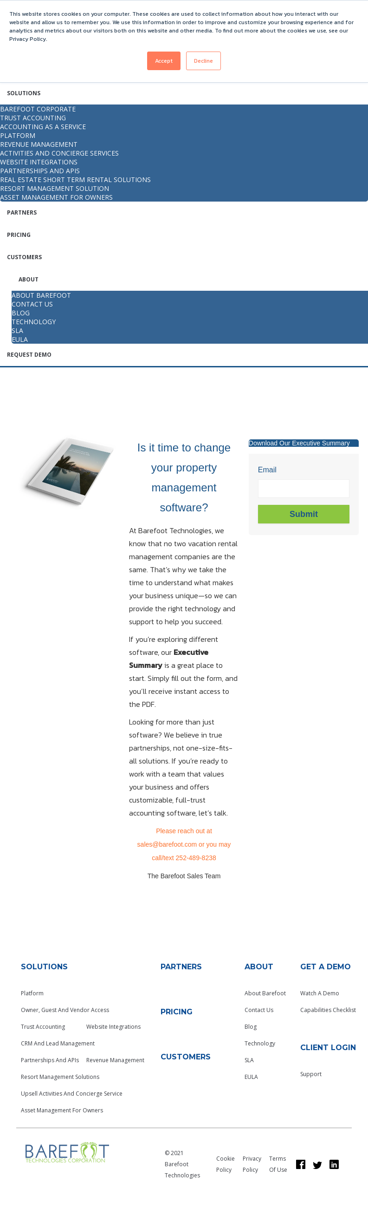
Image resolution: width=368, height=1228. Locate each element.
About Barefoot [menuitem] (265, 993)
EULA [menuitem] (251, 1077)
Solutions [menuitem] (23, 93)
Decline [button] (203, 61)
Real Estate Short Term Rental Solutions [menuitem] (75, 179)
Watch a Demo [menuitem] (319, 993)
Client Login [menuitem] (328, 1047)
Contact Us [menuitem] (259, 1010)
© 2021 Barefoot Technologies (182, 1164)
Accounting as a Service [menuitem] (43, 126)
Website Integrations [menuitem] (113, 1027)
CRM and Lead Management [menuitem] (58, 1043)
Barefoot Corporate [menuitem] (38, 109)
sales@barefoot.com (167, 844)
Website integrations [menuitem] (38, 161)
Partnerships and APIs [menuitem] (40, 170)
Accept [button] (164, 61)
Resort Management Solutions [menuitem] (60, 1077)
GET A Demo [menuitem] (325, 966)
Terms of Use (278, 1164)
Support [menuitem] (311, 1074)
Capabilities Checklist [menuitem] (328, 1010)
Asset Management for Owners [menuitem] (56, 197)
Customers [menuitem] (24, 257)
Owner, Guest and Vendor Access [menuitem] (65, 1010)
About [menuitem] (29, 279)
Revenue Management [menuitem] (38, 144)
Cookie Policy (225, 1164)
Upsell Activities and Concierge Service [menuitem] (72, 1093)
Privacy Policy (252, 1164)
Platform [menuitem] (17, 135)
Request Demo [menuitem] (29, 355)
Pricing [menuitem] (19, 235)
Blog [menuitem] (251, 1027)
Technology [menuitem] (260, 1043)
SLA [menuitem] (249, 1060)
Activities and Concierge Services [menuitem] (59, 153)
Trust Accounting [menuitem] (33, 117)
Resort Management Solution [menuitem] (54, 188)
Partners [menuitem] (22, 212)
